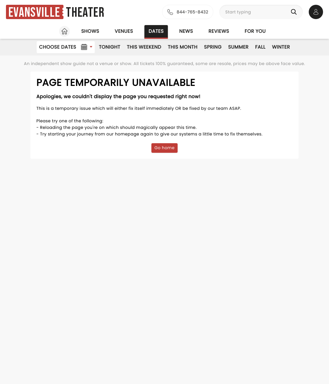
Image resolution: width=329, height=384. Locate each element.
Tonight (109, 47)
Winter (281, 47)
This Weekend (144, 47)
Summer (238, 47)
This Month (182, 47)
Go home (164, 148)
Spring (213, 47)
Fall (260, 47)
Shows (90, 31)
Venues (124, 31)
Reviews (219, 31)
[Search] (295, 11)
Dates (156, 31)
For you (255, 31)
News (186, 31)
